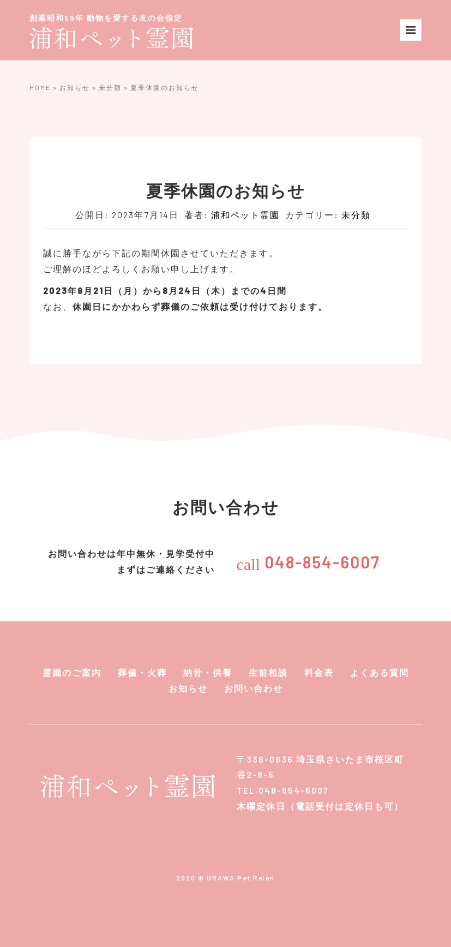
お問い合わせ (253, 688)
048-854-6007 (308, 562)
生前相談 (268, 672)
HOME (40, 87)
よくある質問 (379, 672)
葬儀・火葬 (142, 672)
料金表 (319, 672)
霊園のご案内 (72, 672)
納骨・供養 (207, 672)
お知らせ (74, 87)
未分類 (110, 87)
